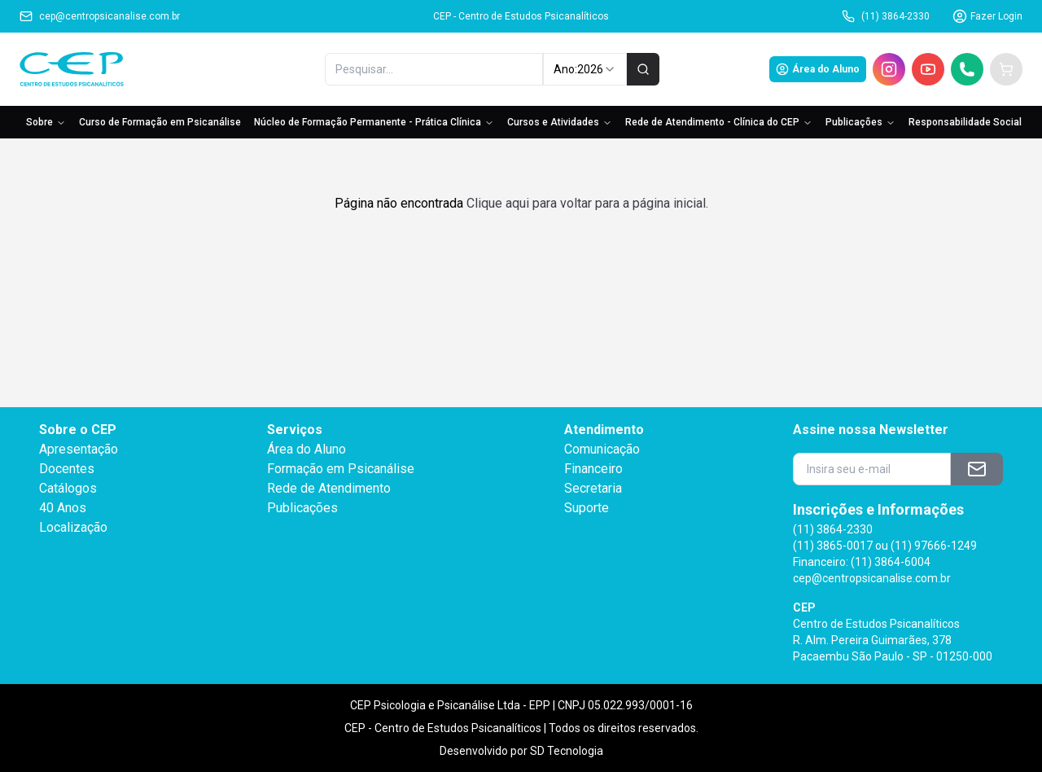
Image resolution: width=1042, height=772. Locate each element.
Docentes (66, 468)
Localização (73, 527)
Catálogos (68, 488)
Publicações (860, 122)
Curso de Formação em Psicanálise (160, 122)
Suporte (586, 507)
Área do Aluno (818, 69)
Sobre (46, 122)
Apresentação (78, 449)
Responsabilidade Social (965, 122)
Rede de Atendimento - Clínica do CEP (718, 122)
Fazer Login (987, 16)
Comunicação (602, 449)
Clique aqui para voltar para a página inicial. (587, 203)
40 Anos (62, 507)
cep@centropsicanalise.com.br (100, 16)
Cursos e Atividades (559, 122)
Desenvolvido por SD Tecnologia (521, 750)
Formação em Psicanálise (340, 468)
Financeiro (593, 468)
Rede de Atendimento (329, 488)
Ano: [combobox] (585, 69)
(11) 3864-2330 (886, 16)
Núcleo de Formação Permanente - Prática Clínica (374, 122)
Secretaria (593, 488)
